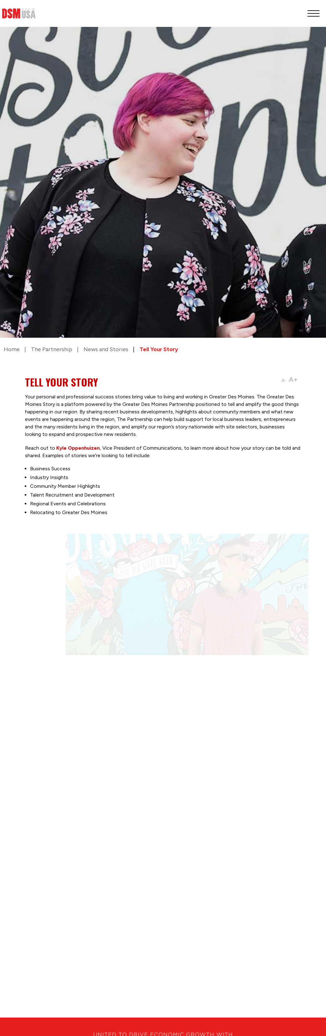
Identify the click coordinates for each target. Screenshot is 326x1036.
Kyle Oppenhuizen (78, 448)
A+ (293, 379)
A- (284, 380)
